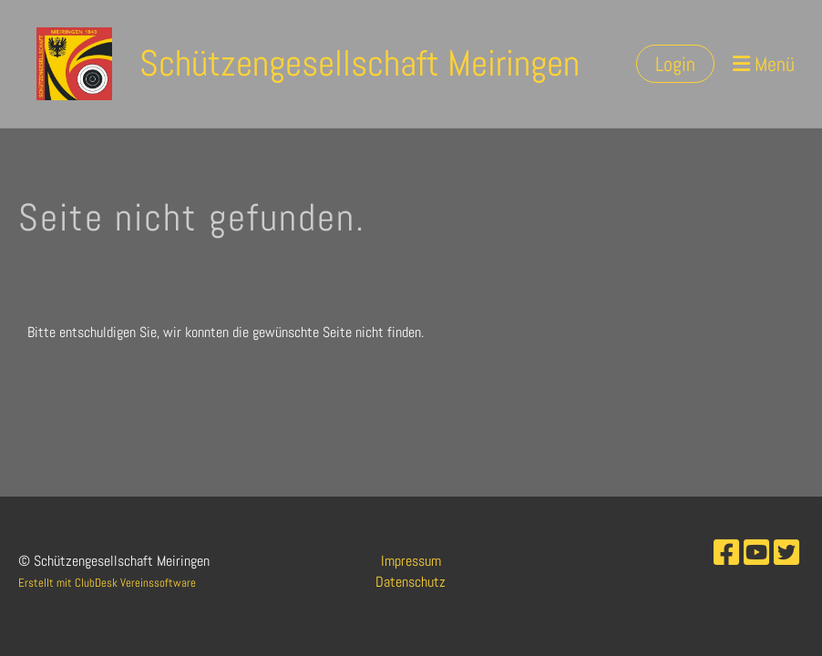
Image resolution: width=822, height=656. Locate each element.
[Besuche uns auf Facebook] (726, 553)
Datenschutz (410, 581)
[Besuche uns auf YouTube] (756, 553)
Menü (764, 64)
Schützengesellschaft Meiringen (359, 63)
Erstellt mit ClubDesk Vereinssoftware (107, 582)
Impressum (411, 560)
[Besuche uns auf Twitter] (786, 553)
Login (675, 64)
